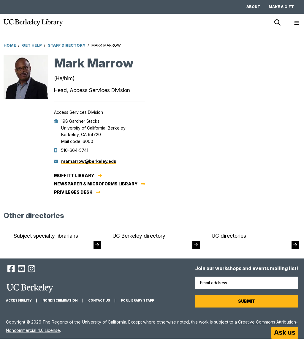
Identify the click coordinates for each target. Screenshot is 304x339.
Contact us (99, 300)
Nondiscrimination (59, 300)
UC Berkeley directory (139, 236)
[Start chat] (284, 333)
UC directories (229, 236)
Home (10, 45)
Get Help (32, 45)
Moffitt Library (74, 175)
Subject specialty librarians (46, 236)
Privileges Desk (73, 192)
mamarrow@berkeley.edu (88, 161)
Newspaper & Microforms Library (95, 183)
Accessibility (19, 300)
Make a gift (281, 6)
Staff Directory (67, 45)
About (253, 6)
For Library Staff (137, 300)
